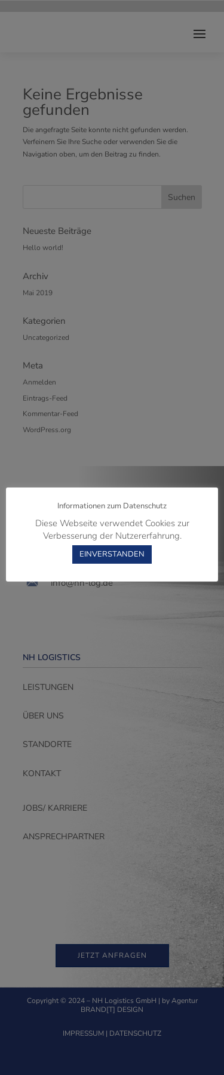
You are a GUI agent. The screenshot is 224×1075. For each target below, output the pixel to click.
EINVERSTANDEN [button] (112, 554)
